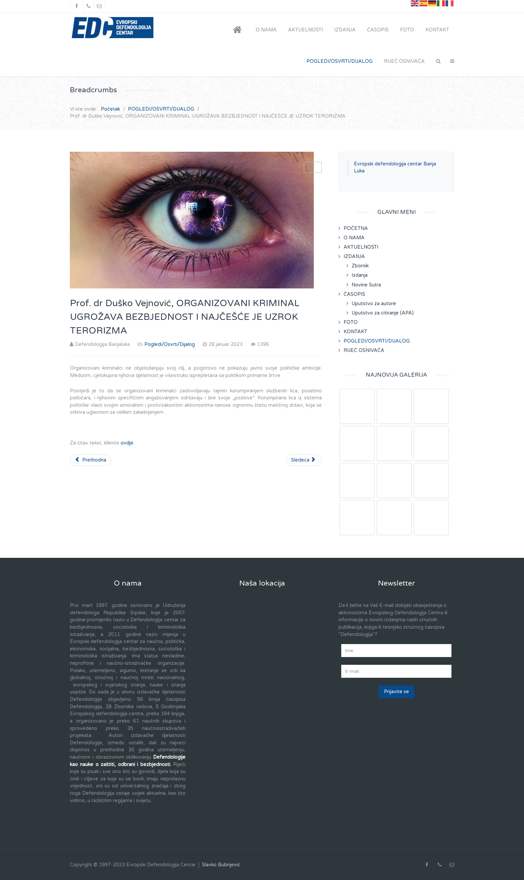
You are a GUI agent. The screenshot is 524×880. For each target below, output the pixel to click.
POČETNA (356, 228)
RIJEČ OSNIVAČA (364, 350)
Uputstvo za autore (374, 303)
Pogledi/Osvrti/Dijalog (169, 344)
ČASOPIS (354, 294)
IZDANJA (354, 256)
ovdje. (127, 443)
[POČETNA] (239, 30)
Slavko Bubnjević (221, 865)
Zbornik (360, 266)
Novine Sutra (366, 285)
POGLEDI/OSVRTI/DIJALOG (377, 341)
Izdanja (360, 275)
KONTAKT (355, 332)
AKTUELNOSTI (361, 247)
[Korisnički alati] (313, 167)
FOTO (351, 322)
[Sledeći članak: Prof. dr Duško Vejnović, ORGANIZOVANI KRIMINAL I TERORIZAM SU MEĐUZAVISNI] (304, 460)
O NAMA (354, 238)
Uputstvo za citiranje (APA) (383, 313)
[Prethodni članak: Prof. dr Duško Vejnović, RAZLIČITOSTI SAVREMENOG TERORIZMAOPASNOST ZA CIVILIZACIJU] (90, 460)
